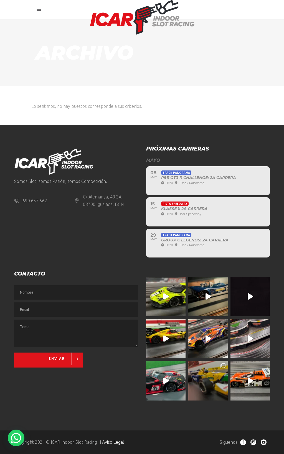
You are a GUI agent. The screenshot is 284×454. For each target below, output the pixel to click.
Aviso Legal (113, 442)
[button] (16, 438)
